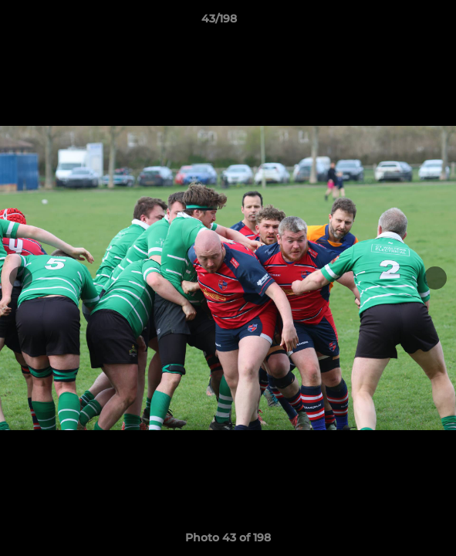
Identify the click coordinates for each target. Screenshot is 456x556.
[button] (400, 22)
